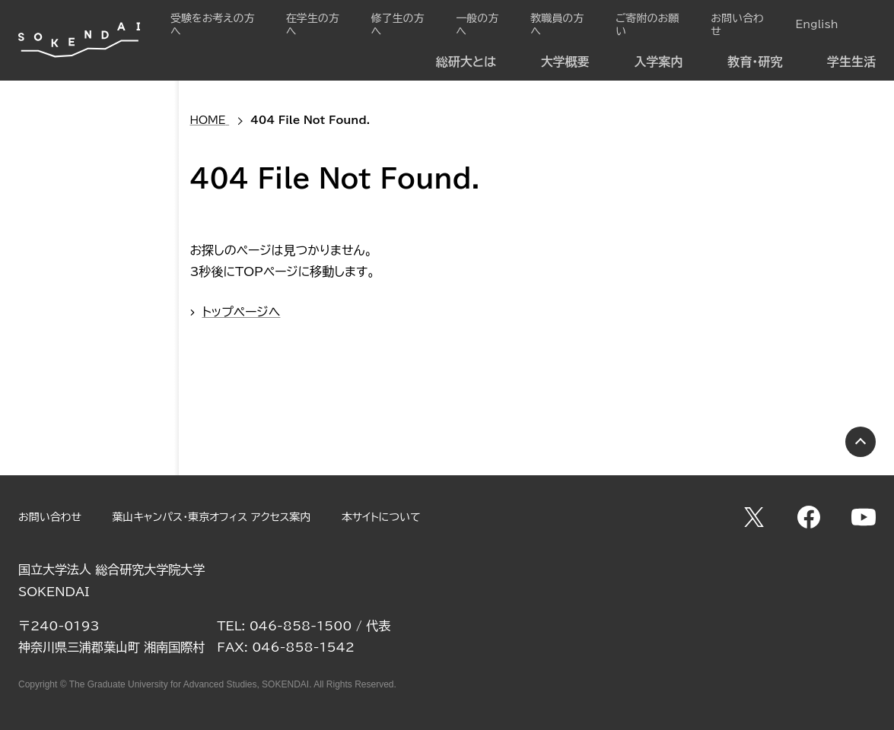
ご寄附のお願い (647, 24)
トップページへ (241, 312)
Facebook (809, 517)
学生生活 (851, 62)
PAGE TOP (860, 442)
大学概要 (565, 62)
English (816, 24)
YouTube (863, 517)
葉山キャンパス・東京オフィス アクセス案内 (211, 517)
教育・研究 (754, 62)
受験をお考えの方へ (212, 24)
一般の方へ (477, 24)
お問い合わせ (737, 24)
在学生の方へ (312, 24)
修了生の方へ (397, 24)
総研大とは (466, 62)
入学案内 (659, 62)
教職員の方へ (557, 24)
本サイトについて (381, 517)
